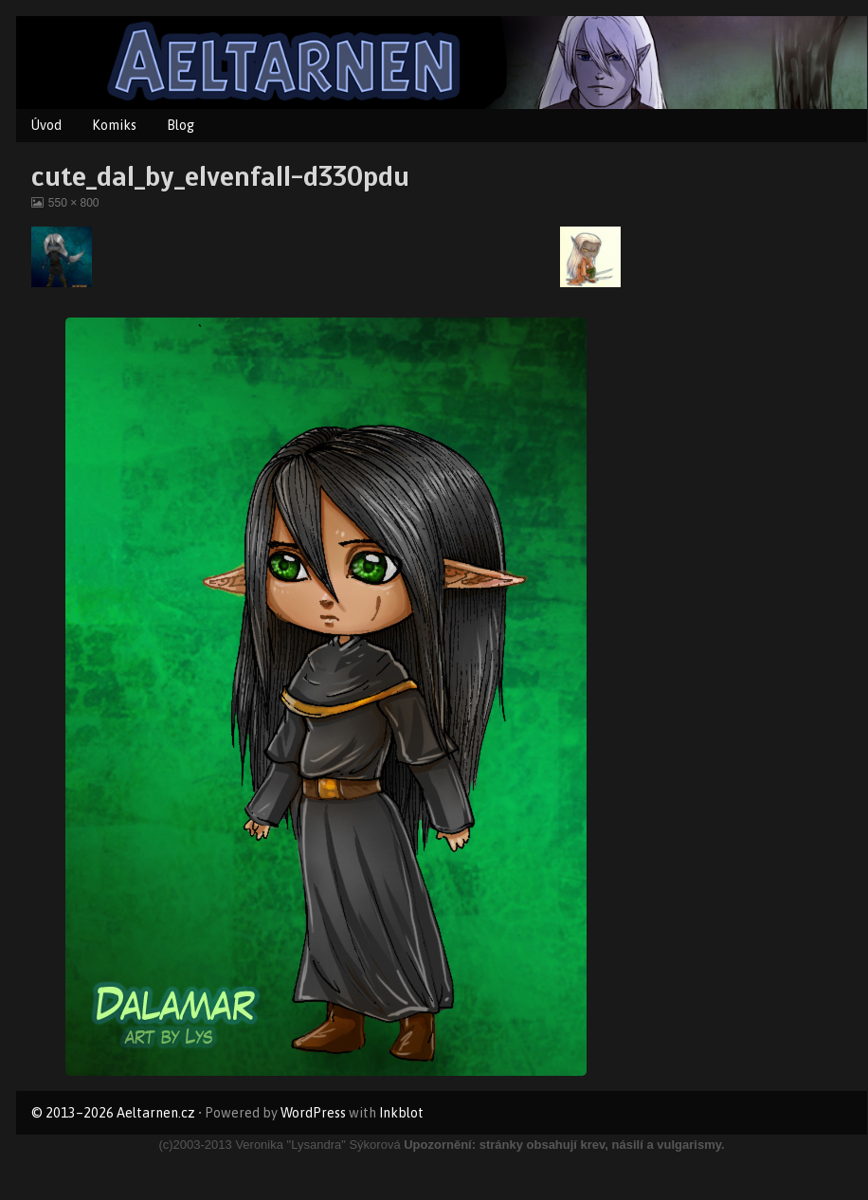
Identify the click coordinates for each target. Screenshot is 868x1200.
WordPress (313, 1112)
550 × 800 (73, 202)
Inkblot (401, 1112)
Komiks (114, 125)
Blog (180, 125)
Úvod (46, 125)
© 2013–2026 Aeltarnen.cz (113, 1112)
